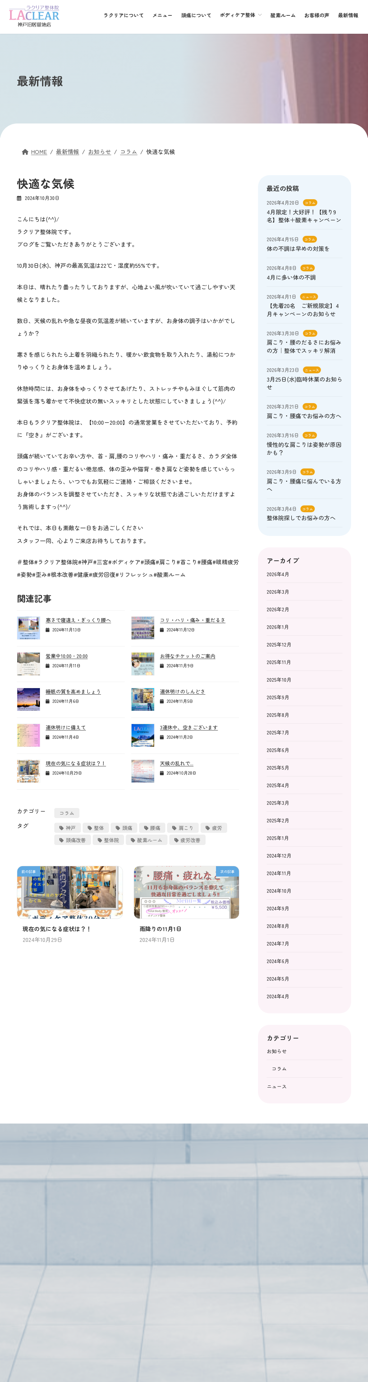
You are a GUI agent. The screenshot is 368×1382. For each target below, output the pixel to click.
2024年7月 (278, 943)
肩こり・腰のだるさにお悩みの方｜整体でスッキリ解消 (304, 346)
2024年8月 (278, 925)
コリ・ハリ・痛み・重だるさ (192, 620)
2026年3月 (278, 591)
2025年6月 (278, 749)
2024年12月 (279, 855)
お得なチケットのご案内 (187, 655)
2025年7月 (278, 732)
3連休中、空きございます (189, 727)
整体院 (111, 840)
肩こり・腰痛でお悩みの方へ (304, 415)
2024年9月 (278, 908)
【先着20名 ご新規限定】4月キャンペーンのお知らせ (303, 309)
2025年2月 (278, 820)
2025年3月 (278, 802)
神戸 (71, 827)
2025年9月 (278, 697)
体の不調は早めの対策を (298, 248)
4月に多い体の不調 (291, 277)
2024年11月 (279, 873)
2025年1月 (278, 837)
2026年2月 (278, 609)
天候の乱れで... (176, 763)
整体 (99, 827)
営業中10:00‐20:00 (67, 655)
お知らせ (277, 1051)
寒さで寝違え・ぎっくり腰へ (78, 620)
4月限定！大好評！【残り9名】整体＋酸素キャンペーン (304, 215)
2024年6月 (278, 961)
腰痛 (155, 827)
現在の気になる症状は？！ (76, 763)
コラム (66, 813)
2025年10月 (279, 679)
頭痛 (127, 827)
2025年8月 (278, 714)
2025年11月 (279, 662)
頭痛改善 (76, 840)
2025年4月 (278, 785)
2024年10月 (279, 890)
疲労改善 (190, 840)
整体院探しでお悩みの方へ (301, 517)
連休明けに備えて (66, 727)
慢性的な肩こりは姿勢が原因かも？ (304, 448)
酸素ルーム (149, 840)
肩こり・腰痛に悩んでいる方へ (304, 485)
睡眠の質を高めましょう (73, 691)
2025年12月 (279, 644)
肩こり (186, 827)
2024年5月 (278, 978)
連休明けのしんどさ (182, 691)
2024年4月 (278, 996)
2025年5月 (278, 767)
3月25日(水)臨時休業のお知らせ (304, 383)
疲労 (217, 827)
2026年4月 (278, 574)
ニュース (309, 296)
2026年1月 (278, 626)
